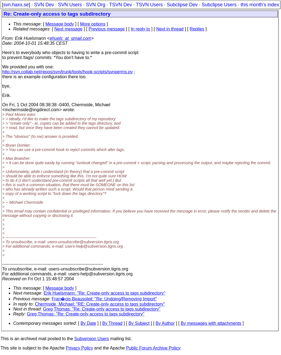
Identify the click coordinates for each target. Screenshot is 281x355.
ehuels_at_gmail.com (70, 38)
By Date (88, 323)
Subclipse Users (219, 4)
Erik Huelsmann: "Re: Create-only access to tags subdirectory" (104, 293)
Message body (59, 24)
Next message (68, 29)
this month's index (260, 4)
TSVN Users (149, 4)
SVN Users (70, 4)
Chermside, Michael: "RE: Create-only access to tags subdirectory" (100, 304)
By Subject (138, 323)
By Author (165, 323)
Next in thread (170, 29)
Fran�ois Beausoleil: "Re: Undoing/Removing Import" (104, 299)
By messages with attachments (211, 323)
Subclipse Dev (182, 4)
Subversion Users (91, 338)
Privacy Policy (79, 348)
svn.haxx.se (16, 4)
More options (93, 24)
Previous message (107, 29)
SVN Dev (44, 4)
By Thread (112, 323)
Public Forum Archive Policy (153, 348)
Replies (197, 29)
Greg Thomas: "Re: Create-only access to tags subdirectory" (102, 309)
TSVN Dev (120, 4)
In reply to (140, 29)
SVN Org (95, 4)
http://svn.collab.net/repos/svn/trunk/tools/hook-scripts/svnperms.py (67, 71)
